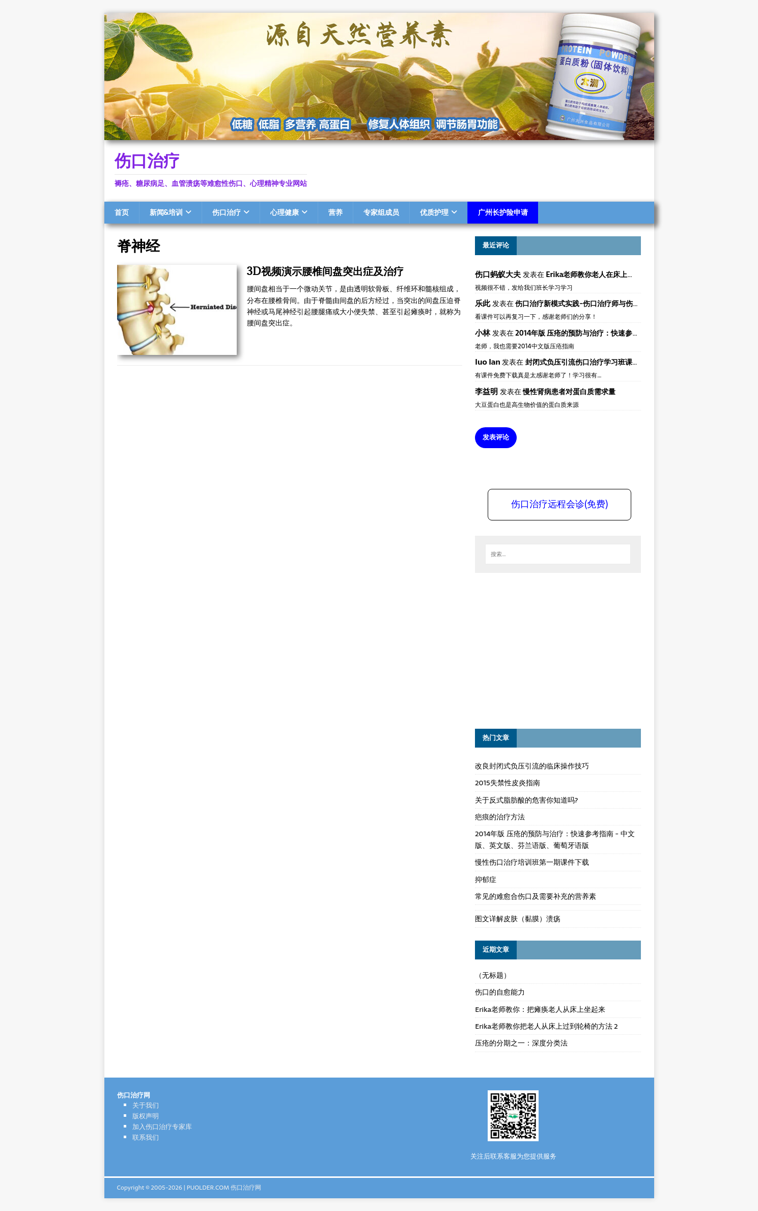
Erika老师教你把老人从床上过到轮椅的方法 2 (546, 1026)
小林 (482, 332)
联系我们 (145, 1137)
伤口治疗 (226, 212)
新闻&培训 (166, 212)
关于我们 (145, 1105)
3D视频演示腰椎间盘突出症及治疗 (325, 271)
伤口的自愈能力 (500, 992)
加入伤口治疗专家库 (162, 1126)
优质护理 (434, 212)
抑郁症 (485, 879)
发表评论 (496, 437)
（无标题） (493, 975)
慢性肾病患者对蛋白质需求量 (569, 391)
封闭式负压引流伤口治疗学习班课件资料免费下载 (603, 362)
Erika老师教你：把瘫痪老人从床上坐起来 (540, 1009)
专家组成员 (381, 212)
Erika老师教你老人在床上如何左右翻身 (608, 274)
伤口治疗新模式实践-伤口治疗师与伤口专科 (584, 303)
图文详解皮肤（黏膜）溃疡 (517, 918)
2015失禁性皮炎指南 (507, 782)
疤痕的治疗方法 (500, 816)
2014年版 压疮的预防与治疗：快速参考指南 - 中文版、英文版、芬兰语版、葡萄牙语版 (554, 839)
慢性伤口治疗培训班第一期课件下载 (532, 862)
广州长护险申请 (503, 212)
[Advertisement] (551, 649)
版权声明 (145, 1116)
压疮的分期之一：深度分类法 (521, 1043)
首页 (122, 212)
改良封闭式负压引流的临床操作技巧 (532, 766)
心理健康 (284, 212)
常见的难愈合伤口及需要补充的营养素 (535, 896)
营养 (335, 212)
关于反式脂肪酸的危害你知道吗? (526, 800)
